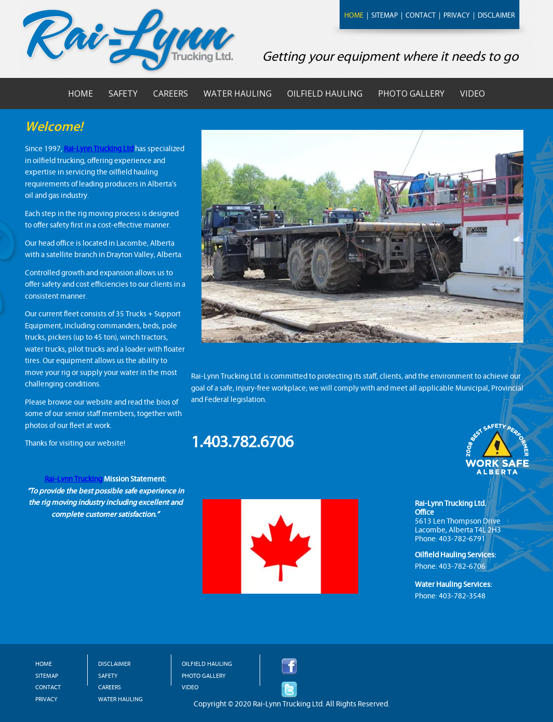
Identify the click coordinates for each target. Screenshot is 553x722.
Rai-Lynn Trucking (73, 479)
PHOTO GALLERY (203, 675)
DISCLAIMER (496, 15)
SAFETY (107, 675)
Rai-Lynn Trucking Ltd (98, 148)
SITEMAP (384, 15)
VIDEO (190, 687)
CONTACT (421, 15)
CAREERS (109, 687)
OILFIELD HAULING (207, 663)
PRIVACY (456, 15)
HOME (353, 15)
